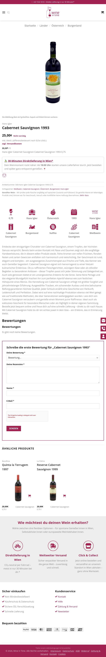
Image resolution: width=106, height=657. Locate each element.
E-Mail (10, 401)
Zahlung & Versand (67, 606)
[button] (3, 12)
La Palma (41, 461)
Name (10, 388)
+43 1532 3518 (38, 2)
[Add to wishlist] (4, 175)
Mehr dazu (84, 195)
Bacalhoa (6, 461)
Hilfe (60, 601)
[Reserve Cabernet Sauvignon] (53, 488)
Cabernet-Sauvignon (31, 189)
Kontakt (62, 596)
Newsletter (63, 611)
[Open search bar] (8, 12)
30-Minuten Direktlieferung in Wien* (30, 161)
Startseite (30, 25)
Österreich (57, 25)
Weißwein (18, 189)
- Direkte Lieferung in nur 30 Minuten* (59, 2)
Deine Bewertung (15, 352)
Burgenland (74, 25)
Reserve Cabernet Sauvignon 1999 (48, 467)
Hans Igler (7, 123)
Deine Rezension (15, 364)
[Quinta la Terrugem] (18, 488)
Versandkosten (14, 143)
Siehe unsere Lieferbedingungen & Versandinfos (53, 648)
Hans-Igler (64, 189)
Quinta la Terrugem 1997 (15, 467)
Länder (43, 25)
